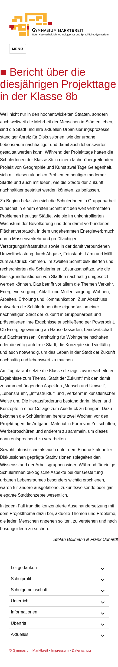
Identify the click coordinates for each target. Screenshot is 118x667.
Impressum (59, 650)
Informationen (24, 612)
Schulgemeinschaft (29, 589)
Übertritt (18, 623)
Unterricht (20, 601)
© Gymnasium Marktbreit (28, 650)
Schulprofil (21, 578)
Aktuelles (19, 634)
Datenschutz (81, 650)
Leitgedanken (24, 567)
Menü (17, 49)
